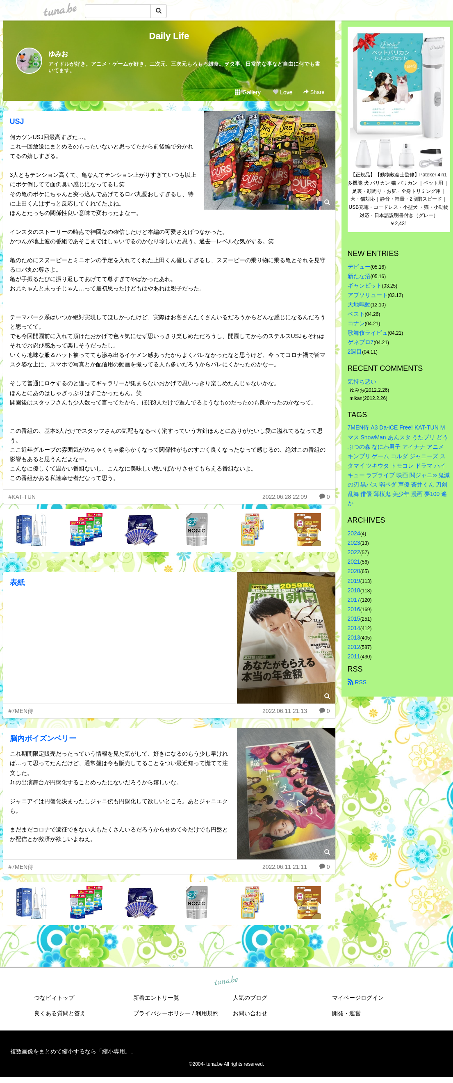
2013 (354, 637)
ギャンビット (365, 285)
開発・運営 (346, 1013)
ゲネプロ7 (361, 342)
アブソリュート (368, 295)
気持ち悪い (362, 381)
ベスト (356, 314)
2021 (354, 561)
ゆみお (58, 53)
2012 (354, 647)
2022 (354, 552)
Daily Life (169, 36)
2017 (354, 599)
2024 (354, 533)
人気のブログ (250, 997)
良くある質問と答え (60, 1013)
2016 (354, 609)
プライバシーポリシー (162, 1013)
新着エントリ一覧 (156, 997)
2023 (354, 542)
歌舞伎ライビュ (368, 332)
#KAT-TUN (22, 497)
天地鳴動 (359, 304)
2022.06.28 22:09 (284, 497)
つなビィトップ (54, 997)
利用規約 (207, 1013)
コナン (356, 323)
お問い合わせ (250, 1013)
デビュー (359, 266)
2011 (354, 656)
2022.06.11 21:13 (284, 711)
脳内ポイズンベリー (43, 738)
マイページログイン (358, 997)
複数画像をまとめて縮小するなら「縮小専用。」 (73, 1051)
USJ (17, 121)
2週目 (355, 351)
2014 (354, 628)
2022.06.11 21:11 (284, 867)
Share (313, 92)
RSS (357, 682)
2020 (354, 571)
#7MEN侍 (21, 711)
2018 (354, 590)
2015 (354, 618)
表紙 (17, 582)
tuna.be (226, 980)
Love (282, 92)
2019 (354, 581)
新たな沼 (359, 276)
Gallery (247, 92)
